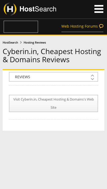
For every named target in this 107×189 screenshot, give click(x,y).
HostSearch (10, 42)
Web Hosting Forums (79, 26)
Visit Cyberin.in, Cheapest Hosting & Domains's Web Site (53, 103)
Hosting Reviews (35, 42)
